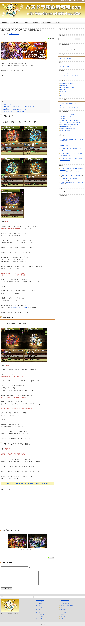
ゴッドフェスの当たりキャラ (66, 74)
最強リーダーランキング (65, 58)
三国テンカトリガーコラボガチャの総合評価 (13, 111)
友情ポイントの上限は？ (65, 130)
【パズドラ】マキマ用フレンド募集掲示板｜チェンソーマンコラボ (71, 149)
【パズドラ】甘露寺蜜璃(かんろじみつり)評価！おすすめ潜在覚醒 (71, 140)
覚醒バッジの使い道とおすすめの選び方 (69, 124)
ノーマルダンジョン (40, 616)
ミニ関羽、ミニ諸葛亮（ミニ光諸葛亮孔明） (15, 109)
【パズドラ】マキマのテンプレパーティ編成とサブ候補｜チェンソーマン (71, 154)
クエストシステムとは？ (65, 126)
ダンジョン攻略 (14, 22)
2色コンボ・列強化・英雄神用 (67, 87)
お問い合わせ (65, 0)
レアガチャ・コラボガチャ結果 (67, 605)
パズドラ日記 (63, 611)
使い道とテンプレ (58, 22)
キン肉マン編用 (63, 91)
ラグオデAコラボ (22, 307)
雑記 (62, 618)
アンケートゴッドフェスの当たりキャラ (69, 75)
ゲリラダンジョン (39, 612)
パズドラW (63, 616)
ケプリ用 (62, 93)
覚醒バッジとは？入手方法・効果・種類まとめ (70, 122)
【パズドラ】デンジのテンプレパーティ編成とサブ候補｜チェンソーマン (71, 159)
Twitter (71, 0)
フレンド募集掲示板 (64, 66)
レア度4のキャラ (6, 104)
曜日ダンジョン (39, 618)
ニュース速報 (63, 612)
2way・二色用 (63, 89)
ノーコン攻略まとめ (46, 22)
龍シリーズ (38, 609)
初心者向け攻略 (64, 609)
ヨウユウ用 (62, 95)
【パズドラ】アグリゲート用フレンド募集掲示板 (71, 175)
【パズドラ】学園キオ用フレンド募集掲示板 (70, 172)
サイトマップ (78, 0)
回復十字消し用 (63, 85)
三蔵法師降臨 (13, 307)
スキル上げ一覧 (35, 22)
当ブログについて (56, 0)
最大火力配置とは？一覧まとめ (67, 83)
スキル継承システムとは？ (66, 118)
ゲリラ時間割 (4, 22)
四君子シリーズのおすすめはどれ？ (68, 103)
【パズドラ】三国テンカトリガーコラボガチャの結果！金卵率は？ (27, 484)
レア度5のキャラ (6, 108)
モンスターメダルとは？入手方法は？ (68, 115)
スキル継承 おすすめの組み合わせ (67, 116)
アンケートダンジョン (40, 611)
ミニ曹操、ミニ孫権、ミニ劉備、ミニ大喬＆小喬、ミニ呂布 (18, 106)
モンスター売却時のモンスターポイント (69, 107)
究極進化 (62, 614)
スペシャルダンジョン (40, 614)
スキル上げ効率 (25, 22)
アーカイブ (61, 191)
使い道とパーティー (14, 34)
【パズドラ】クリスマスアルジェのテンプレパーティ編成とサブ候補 (71, 144)
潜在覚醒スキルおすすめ (66, 601)
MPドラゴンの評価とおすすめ (67, 105)
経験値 (62, 607)
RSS (84, 0)
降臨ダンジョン (39, 605)
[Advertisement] (27, 86)
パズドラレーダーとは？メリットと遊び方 (69, 120)
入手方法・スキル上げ (65, 603)
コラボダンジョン (39, 607)
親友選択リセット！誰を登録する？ (68, 128)
